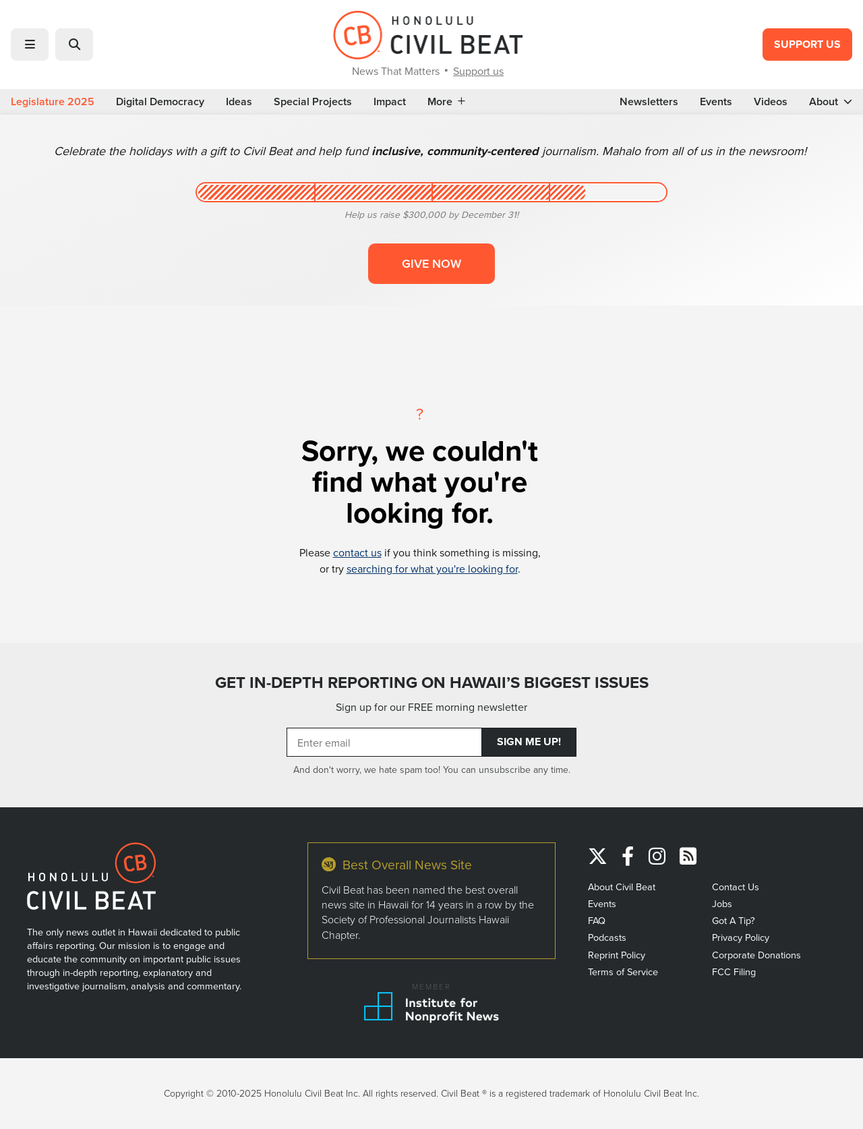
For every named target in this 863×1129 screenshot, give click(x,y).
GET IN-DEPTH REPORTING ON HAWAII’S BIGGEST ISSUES (432, 682)
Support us (478, 70)
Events (716, 101)
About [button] (830, 101)
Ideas (239, 101)
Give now (431, 263)
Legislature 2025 (52, 101)
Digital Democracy (160, 101)
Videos (770, 101)
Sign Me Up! (529, 741)
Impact (390, 101)
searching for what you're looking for (432, 568)
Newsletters (649, 101)
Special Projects (313, 101)
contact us (357, 552)
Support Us (807, 44)
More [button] (446, 101)
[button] (30, 44)
